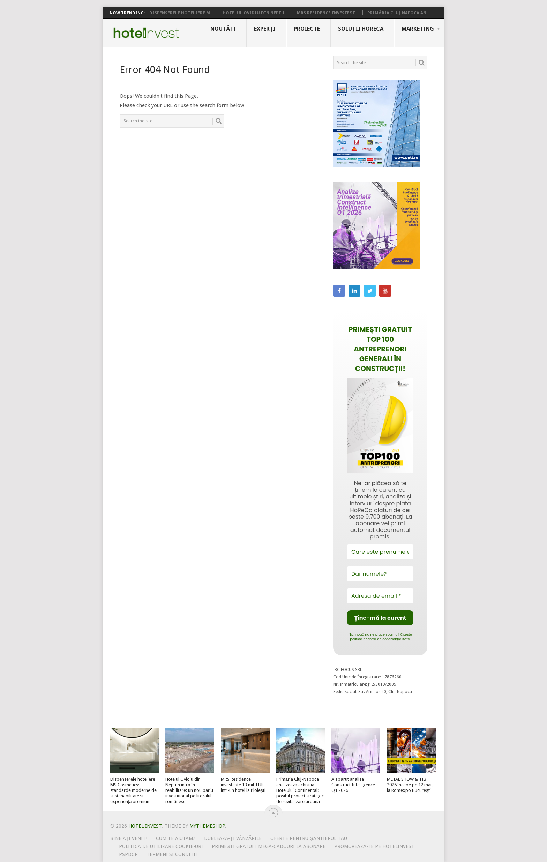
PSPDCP (128, 854)
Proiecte (307, 28)
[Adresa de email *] (380, 595)
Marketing (418, 28)
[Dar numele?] (380, 573)
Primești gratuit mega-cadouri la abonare (268, 846)
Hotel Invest (146, 33)
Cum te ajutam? (175, 838)
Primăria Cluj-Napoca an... (398, 12)
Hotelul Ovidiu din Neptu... (255, 12)
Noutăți (223, 28)
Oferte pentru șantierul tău (308, 838)
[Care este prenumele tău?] (380, 551)
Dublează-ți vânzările (233, 838)
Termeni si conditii (172, 854)
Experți (265, 28)
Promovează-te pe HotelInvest (374, 846)
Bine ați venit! (129, 838)
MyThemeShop (207, 826)
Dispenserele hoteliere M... (181, 12)
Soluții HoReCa (360, 28)
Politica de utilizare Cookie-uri (161, 846)
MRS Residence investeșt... (327, 12)
